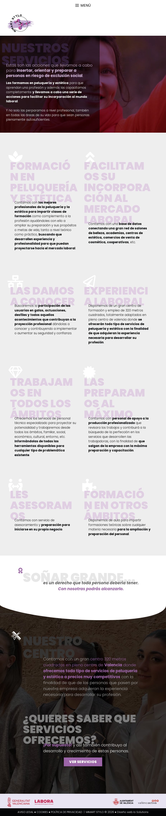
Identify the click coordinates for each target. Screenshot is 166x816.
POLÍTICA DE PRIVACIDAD (66, 812)
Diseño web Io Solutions (132, 812)
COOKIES (42, 812)
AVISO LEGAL (26, 812)
